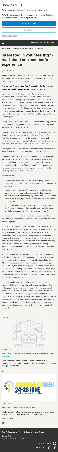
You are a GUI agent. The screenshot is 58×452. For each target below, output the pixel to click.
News (9, 48)
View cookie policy (9, 35)
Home (4, 48)
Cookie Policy (7, 436)
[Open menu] (3, 43)
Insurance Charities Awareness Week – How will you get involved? (28, 355)
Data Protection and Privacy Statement (17, 432)
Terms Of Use (38, 432)
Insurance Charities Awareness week (19, 408)
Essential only (29, 30)
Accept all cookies (29, 23)
